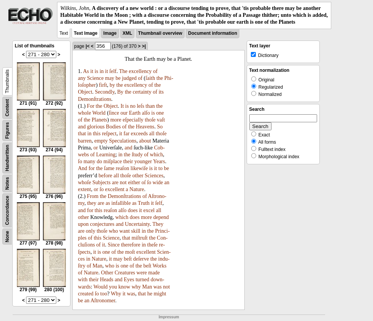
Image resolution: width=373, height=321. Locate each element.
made (154, 273)
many (89, 161)
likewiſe (139, 168)
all (151, 133)
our (124, 113)
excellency (140, 71)
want (124, 231)
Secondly (105, 92)
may (109, 78)
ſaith (150, 78)
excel (149, 210)
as (108, 203)
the (159, 78)
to (161, 168)
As (86, 71)
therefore (131, 245)
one (160, 113)
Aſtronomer (102, 300)
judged (129, 78)
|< (88, 46)
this (96, 133)
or (95, 148)
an (166, 182)
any (82, 78)
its (161, 92)
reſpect (109, 133)
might (160, 294)
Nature (136, 189)
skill (135, 231)
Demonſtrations (94, 99)
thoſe (150, 120)
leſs (140, 106)
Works (160, 266)
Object (85, 92)
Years (159, 161)
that (82, 133)
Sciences (154, 175)
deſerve (141, 259)
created (85, 294)
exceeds (139, 133)
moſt (130, 252)
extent (84, 189)
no (133, 106)
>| (144, 46)
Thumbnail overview (160, 33)
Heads (106, 279)
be (118, 78)
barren (85, 141)
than (150, 106)
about (145, 141)
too (103, 294)
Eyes (129, 279)
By (120, 92)
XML (127, 33)
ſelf (113, 71)
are (115, 182)
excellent (114, 189)
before (105, 175)
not (123, 182)
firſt (103, 85)
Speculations (123, 141)
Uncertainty (137, 224)
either (134, 182)
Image (110, 33)
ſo (80, 161)
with (83, 279)
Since (113, 245)
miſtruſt (140, 238)
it (91, 71)
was (157, 287)
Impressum (169, 317)
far (127, 133)
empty (101, 141)
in (102, 71)
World (99, 113)
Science (95, 78)
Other (107, 273)
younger (143, 161)
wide (157, 182)
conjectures (102, 224)
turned (142, 279)
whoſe (84, 182)
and (82, 127)
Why (116, 294)
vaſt (161, 120)
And (82, 168)
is (96, 71)
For (90, 106)
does (133, 210)
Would (100, 287)
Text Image (86, 33)
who (113, 231)
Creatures (125, 273)
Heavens (145, 127)
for (91, 168)
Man (98, 266)
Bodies (113, 127)
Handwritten (7, 157)
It (122, 106)
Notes (7, 183)
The (123, 71)
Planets (99, 120)
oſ (144, 182)
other (138, 175)
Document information (212, 33)
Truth (144, 203)
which (156, 154)
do (99, 161)
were (141, 273)
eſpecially (133, 120)
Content (7, 107)
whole (84, 113)
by (112, 85)
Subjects (101, 182)
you (113, 287)
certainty (142, 92)
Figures (7, 130)
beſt (128, 259)
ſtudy (137, 154)
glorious (96, 127)
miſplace (112, 161)
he (149, 294)
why (136, 287)
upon (83, 224)
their (128, 161)
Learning (106, 154)
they (91, 203)
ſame (109, 168)
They (158, 224)
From (92, 196)
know (124, 287)
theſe (152, 245)
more (115, 120)
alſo (146, 113)
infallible (121, 203)
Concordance (7, 210)
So (160, 127)
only (90, 231)
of (155, 71)
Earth (135, 113)
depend (161, 217)
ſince (114, 113)
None (7, 236)
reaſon (122, 168)
